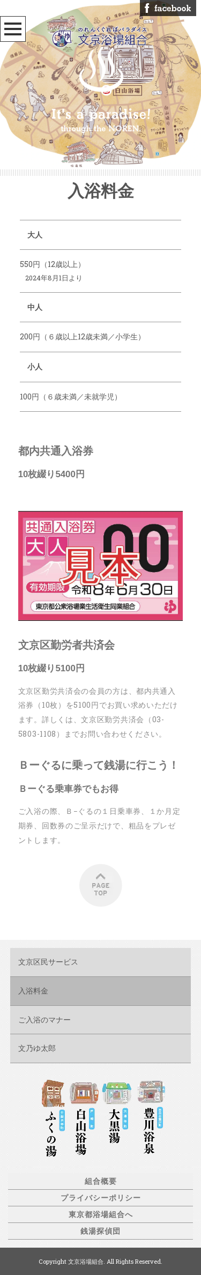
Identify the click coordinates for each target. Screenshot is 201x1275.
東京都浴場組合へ (101, 1214)
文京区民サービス (48, 962)
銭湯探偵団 (100, 1231)
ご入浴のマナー (44, 1019)
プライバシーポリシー (101, 1197)
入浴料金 (33, 990)
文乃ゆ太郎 (37, 1048)
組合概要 (101, 1181)
